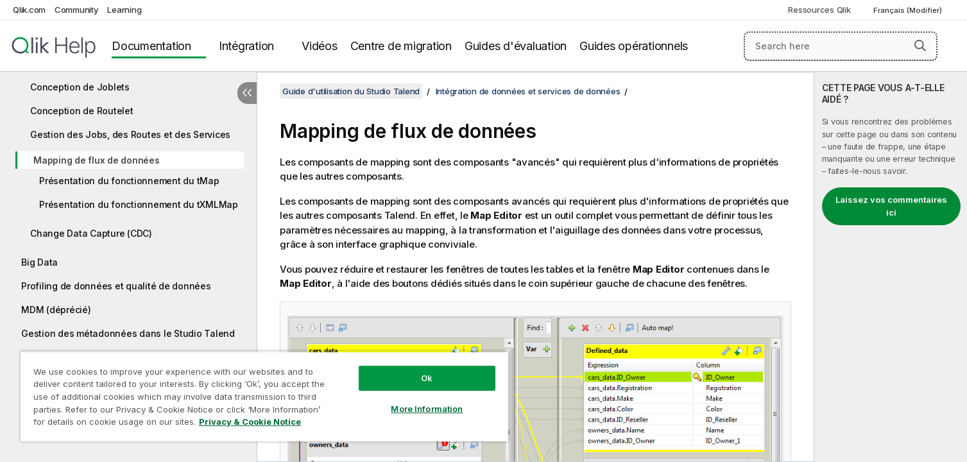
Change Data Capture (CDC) (91, 233)
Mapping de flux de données (96, 160)
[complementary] (890, 267)
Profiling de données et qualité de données (116, 285)
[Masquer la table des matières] (247, 93)
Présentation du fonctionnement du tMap (129, 180)
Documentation (151, 46)
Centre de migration (401, 46)
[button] (920, 45)
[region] (264, 396)
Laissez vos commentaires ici (891, 206)
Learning (124, 9)
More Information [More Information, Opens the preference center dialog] (427, 409)
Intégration (246, 46)
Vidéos (320, 46)
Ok (426, 378)
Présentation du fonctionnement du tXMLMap (138, 204)
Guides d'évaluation (516, 46)
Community (77, 9)
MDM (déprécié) (56, 309)
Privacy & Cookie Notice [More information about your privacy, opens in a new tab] (250, 421)
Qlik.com (29, 9)
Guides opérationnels (633, 46)
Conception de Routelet (81, 110)
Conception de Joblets (80, 86)
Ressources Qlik (819, 9)
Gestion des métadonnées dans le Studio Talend (128, 333)
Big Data (39, 262)
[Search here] (840, 46)
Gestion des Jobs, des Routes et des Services (130, 134)
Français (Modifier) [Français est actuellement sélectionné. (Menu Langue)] (908, 10)
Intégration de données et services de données (528, 91)
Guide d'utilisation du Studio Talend (351, 91)
